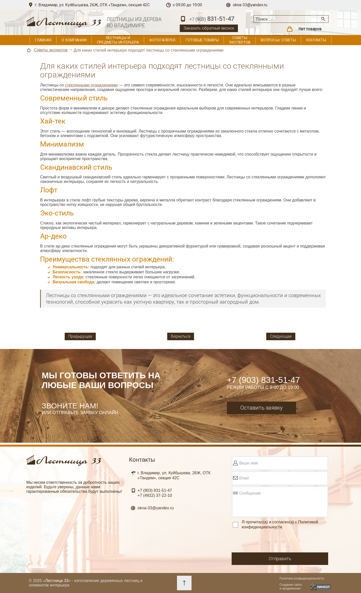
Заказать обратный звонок (209, 28)
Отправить (280, 558)
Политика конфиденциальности (302, 578)
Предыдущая (80, 336)
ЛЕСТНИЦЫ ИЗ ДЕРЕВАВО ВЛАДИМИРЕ (134, 22)
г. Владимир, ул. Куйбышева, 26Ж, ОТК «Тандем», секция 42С (92, 5)
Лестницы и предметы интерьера (118, 40)
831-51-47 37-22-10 (155, 493)
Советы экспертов (239, 40)
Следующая (281, 336)
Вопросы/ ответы (278, 40)
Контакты (316, 40)
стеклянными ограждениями (91, 85)
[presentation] (270, 541)
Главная (43, 40)
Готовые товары (202, 40)
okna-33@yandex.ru (250, 5)
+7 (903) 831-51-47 (263, 380)
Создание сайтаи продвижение (291, 586)
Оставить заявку (261, 408)
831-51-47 (211, 19)
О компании (74, 40)
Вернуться (180, 336)
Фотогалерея (162, 40)
